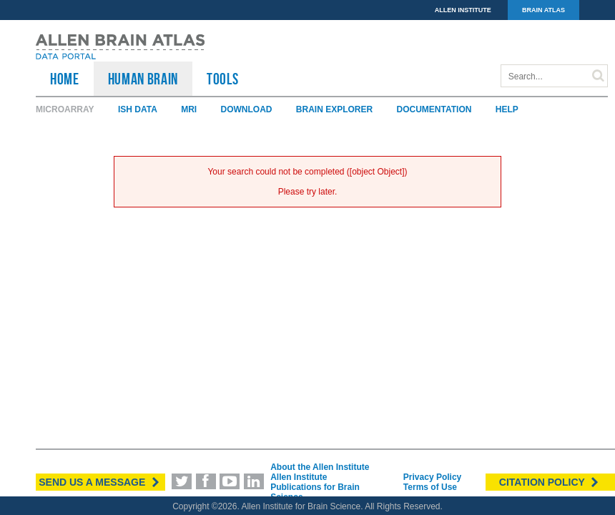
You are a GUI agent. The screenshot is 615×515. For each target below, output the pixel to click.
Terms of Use (430, 487)
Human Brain (143, 78)
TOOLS (222, 78)
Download (246, 109)
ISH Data (137, 109)
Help (507, 109)
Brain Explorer (334, 109)
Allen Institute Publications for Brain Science (315, 487)
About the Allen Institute (319, 467)
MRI (189, 109)
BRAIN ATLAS (543, 10)
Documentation (434, 109)
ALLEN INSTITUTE (463, 10)
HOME (64, 78)
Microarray (65, 109)
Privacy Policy (432, 477)
